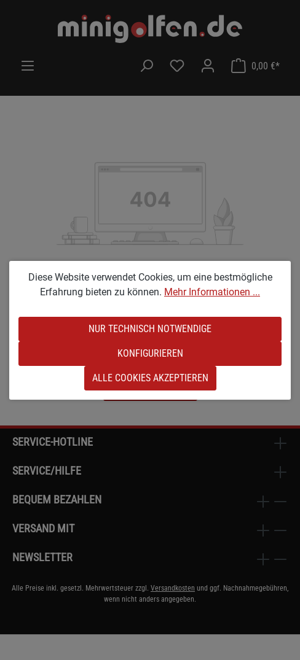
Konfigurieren (150, 353)
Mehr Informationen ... (212, 292)
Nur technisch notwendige (150, 329)
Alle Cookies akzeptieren (150, 378)
